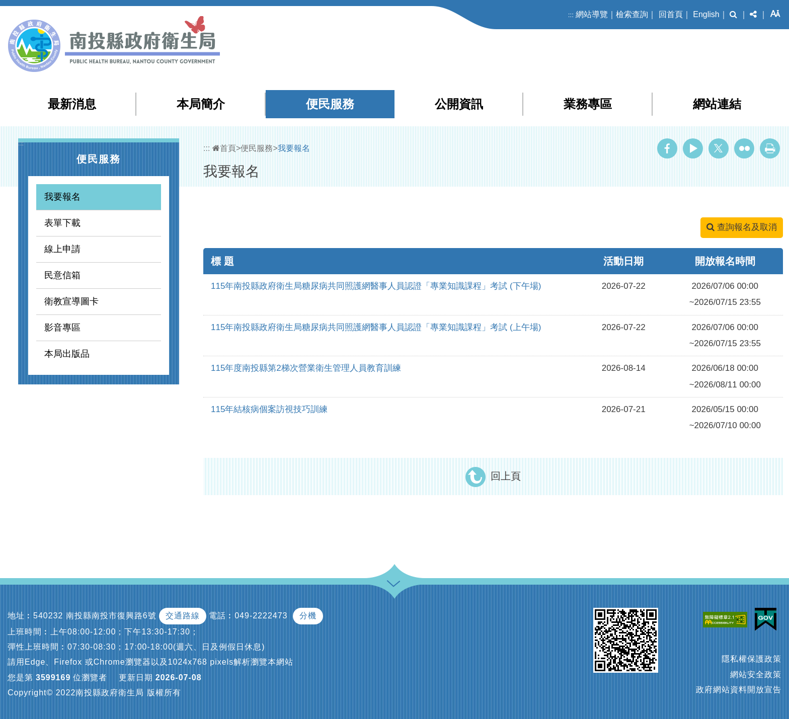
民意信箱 (62, 275)
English (706, 14)
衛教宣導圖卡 (71, 301)
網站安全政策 (755, 674)
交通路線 (183, 615)
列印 (770, 148)
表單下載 (62, 223)
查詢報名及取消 (741, 227)
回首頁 (671, 14)
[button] (733, 14)
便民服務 (330, 104)
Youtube (693, 148)
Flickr (744, 148)
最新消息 (72, 104)
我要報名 (62, 197)
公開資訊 (459, 104)
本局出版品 (67, 354)
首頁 (224, 148)
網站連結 (717, 104)
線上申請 (62, 249)
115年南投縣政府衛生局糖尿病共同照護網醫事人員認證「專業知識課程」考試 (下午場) (376, 286)
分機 (308, 615)
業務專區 (588, 104)
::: (571, 15)
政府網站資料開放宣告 (738, 689)
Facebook (667, 148)
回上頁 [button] (506, 476)
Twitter (718, 148)
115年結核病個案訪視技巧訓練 (269, 409)
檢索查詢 (632, 14)
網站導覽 (592, 14)
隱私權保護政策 (751, 659)
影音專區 (62, 328)
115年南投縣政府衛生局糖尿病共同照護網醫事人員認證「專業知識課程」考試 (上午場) (376, 327)
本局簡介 (201, 104)
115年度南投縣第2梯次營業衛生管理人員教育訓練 (306, 368)
